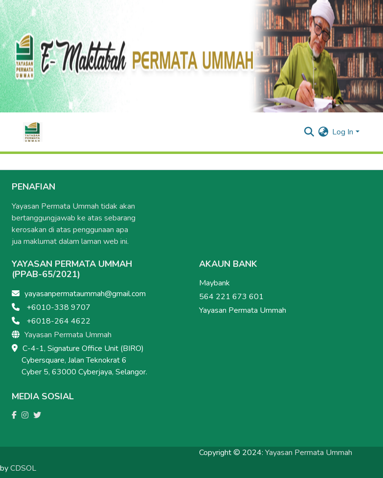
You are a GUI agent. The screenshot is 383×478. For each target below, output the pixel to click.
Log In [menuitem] (342, 132)
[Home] (33, 132)
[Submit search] (309, 132)
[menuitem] (323, 132)
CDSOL (23, 468)
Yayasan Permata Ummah (68, 334)
